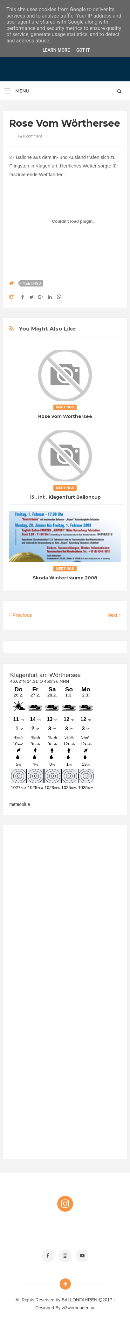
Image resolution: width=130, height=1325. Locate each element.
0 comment (30, 136)
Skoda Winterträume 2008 (65, 578)
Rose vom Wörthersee (65, 416)
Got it (83, 50)
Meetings (32, 283)
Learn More (56, 50)
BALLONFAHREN (80, 1299)
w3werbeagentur (78, 1307)
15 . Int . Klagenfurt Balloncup (65, 497)
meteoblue (19, 804)
